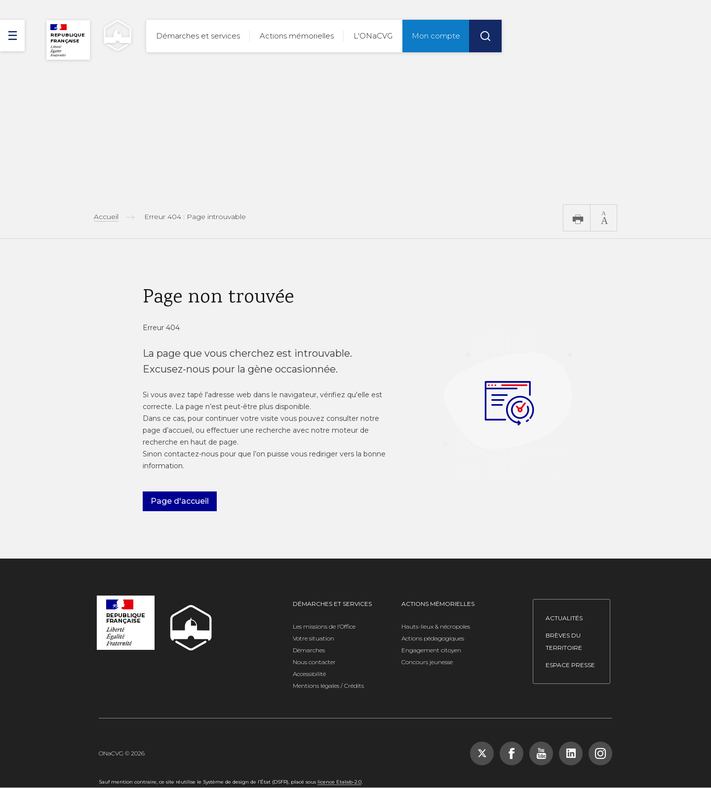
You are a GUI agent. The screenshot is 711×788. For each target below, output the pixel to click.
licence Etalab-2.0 (339, 782)
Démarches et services (198, 35)
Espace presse (570, 665)
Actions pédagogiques (432, 638)
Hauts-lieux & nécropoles (435, 626)
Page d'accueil (180, 501)
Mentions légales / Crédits (328, 685)
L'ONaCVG (373, 35)
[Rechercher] (485, 36)
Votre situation (313, 638)
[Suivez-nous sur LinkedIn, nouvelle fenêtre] (571, 753)
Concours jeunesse (427, 662)
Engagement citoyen (431, 650)
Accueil (106, 216)
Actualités (564, 618)
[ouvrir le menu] (12, 35)
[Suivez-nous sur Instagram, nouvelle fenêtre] (600, 753)
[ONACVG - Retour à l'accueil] (113, 35)
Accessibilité (309, 673)
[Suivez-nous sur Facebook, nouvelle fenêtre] (511, 753)
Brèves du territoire (564, 641)
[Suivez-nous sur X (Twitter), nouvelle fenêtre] (482, 753)
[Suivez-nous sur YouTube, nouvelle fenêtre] (541, 753)
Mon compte (436, 35)
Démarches (309, 650)
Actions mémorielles (297, 35)
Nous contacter (314, 662)
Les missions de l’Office (324, 626)
